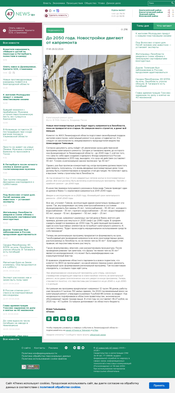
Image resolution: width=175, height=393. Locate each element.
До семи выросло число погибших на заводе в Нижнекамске (20, 325)
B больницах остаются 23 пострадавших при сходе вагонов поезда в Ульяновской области (20, 135)
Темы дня (143, 26)
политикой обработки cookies (60, 387)
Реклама (53, 348)
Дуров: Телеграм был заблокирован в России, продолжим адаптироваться (152, 70)
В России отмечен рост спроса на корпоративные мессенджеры (20, 295)
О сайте (26, 348)
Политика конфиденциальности (39, 353)
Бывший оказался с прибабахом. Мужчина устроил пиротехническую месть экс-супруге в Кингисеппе (20, 116)
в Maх (95, 330)
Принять (159, 385)
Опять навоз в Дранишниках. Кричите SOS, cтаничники (21, 30)
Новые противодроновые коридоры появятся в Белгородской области (20, 84)
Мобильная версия (46, 10)
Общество (90, 3)
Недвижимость (55, 30)
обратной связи (98, 335)
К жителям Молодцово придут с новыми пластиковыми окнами (153, 35)
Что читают (164, 26)
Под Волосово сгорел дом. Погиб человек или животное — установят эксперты (153, 45)
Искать (172, 3)
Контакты (39, 348)
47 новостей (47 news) (107, 348)
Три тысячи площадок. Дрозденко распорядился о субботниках (20, 184)
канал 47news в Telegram (78, 330)
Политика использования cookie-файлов (44, 359)
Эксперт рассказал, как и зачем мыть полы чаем (20, 281)
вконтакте (50, 10)
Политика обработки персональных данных (46, 356)
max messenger (57, 10)
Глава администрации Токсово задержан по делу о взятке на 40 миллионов (153, 95)
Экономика (59, 3)
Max (83, 347)
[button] (49, 318)
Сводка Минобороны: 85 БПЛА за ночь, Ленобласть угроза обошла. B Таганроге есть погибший (20, 250)
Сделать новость (58, 15)
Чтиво (101, 3)
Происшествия (74, 3)
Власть (47, 3)
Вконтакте (66, 347)
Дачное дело (113, 3)
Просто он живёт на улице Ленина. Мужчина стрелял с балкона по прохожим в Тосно (20, 152)
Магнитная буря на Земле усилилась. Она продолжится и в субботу (20, 267)
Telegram (78, 347)
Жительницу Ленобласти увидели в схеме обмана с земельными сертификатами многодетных (151, 57)
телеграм (54, 10)
